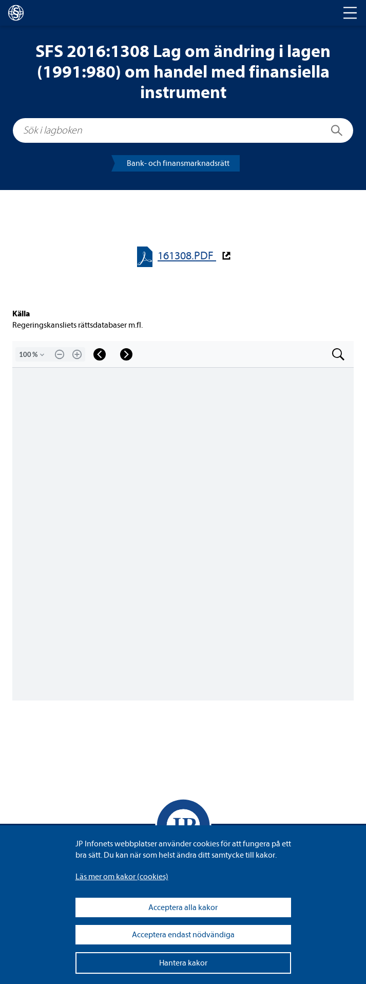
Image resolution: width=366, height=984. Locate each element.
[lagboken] (16, 13)
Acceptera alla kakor (183, 907)
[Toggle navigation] (350, 13)
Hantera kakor (183, 963)
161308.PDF (187, 256)
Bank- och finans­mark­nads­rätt (178, 163)
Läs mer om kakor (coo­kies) (121, 876)
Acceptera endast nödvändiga (183, 934)
